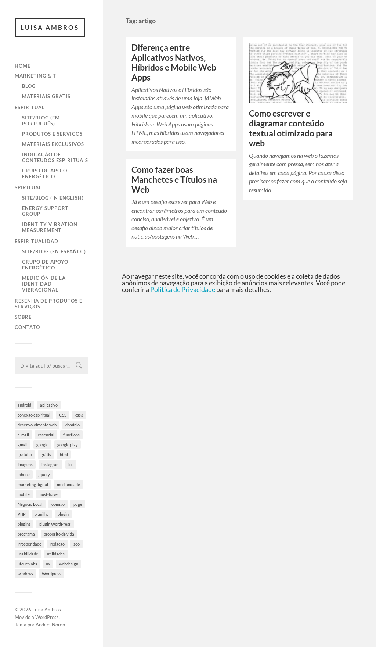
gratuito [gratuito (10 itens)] (25, 454)
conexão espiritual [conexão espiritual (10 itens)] (34, 414)
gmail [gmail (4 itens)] (23, 444)
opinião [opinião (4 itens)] (58, 504)
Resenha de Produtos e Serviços (48, 304)
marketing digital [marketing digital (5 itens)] (33, 484)
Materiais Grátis (46, 96)
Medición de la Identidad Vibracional (44, 284)
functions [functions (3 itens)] (71, 434)
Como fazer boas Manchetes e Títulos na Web (174, 179)
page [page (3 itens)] (77, 504)
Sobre (23, 317)
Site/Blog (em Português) (41, 120)
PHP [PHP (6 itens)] (22, 514)
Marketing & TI (36, 76)
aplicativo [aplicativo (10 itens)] (49, 405)
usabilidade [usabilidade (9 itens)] (28, 553)
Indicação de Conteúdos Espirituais (55, 157)
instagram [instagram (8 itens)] (50, 464)
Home (22, 66)
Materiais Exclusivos (53, 144)
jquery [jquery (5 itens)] (44, 474)
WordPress (47, 617)
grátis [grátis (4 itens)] (46, 454)
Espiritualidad (36, 241)
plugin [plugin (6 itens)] (63, 514)
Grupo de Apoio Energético (44, 173)
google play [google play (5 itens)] (67, 444)
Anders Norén (50, 625)
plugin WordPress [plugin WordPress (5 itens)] (55, 524)
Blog (29, 86)
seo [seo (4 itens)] (76, 543)
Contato (27, 327)
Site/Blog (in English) (53, 198)
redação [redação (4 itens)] (57, 543)
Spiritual (28, 187)
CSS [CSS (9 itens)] (62, 414)
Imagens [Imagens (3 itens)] (25, 464)
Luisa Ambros (50, 27)
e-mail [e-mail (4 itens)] (23, 434)
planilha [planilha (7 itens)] (42, 514)
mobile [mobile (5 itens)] (24, 494)
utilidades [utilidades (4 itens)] (56, 553)
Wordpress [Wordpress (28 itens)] (51, 573)
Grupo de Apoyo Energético (45, 265)
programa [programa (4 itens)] (26, 534)
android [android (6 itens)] (24, 405)
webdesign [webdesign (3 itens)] (68, 563)
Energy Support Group (45, 211)
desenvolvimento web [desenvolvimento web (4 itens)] (37, 424)
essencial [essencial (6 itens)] (46, 434)
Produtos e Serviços (52, 134)
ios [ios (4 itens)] (70, 464)
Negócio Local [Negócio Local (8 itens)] (30, 504)
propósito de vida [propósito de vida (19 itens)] (59, 534)
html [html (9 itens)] (64, 454)
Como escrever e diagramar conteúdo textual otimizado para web (291, 128)
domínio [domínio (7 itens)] (72, 424)
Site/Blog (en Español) (54, 251)
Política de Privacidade (182, 289)
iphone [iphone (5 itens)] (24, 474)
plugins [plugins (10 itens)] (24, 524)
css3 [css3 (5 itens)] (79, 414)
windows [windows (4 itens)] (25, 573)
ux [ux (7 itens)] (48, 563)
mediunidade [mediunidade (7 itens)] (68, 484)
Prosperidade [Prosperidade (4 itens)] (29, 543)
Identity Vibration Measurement (49, 227)
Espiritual (30, 107)
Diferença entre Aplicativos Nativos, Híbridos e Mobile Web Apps (173, 62)
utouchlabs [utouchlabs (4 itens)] (27, 563)
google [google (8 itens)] (42, 444)
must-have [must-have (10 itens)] (48, 494)
